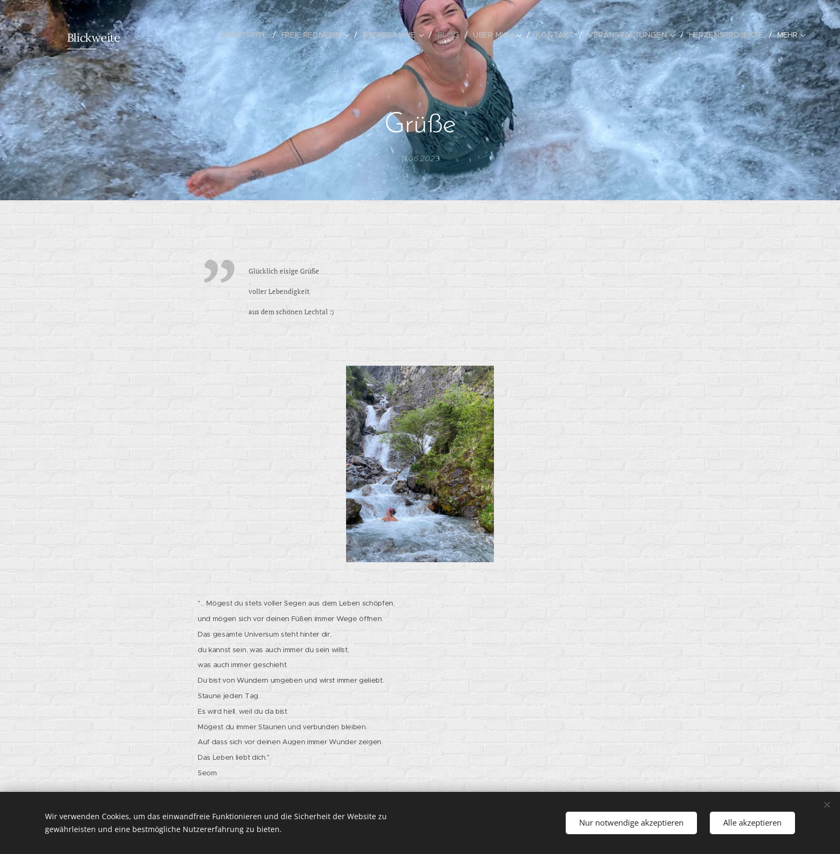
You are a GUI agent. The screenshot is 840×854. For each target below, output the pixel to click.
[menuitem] (258, 34)
